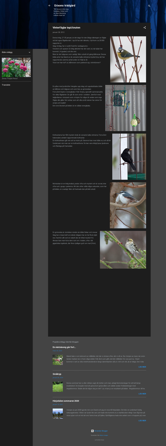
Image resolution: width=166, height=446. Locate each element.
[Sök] (149, 6)
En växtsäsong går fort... (64, 347)
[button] (144, 28)
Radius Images (104, 435)
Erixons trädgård (64, 5)
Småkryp (57, 374)
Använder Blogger (99, 431)
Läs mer (142, 367)
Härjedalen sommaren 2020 (66, 401)
